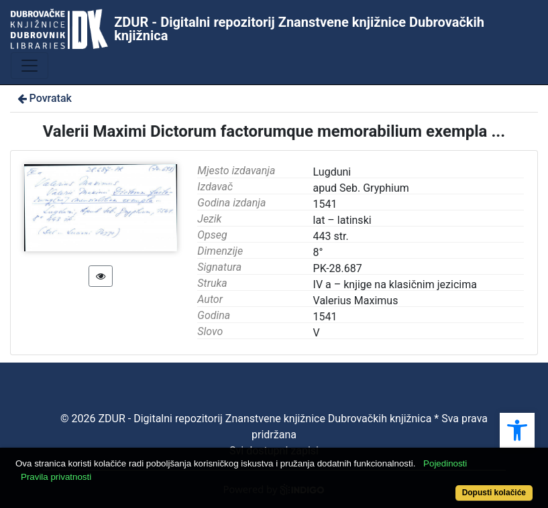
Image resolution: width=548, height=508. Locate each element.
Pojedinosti (445, 463)
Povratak (43, 98)
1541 (325, 316)
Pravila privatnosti (56, 477)
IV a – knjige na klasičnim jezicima (395, 284)
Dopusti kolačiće (494, 492)
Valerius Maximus (355, 300)
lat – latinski (342, 220)
